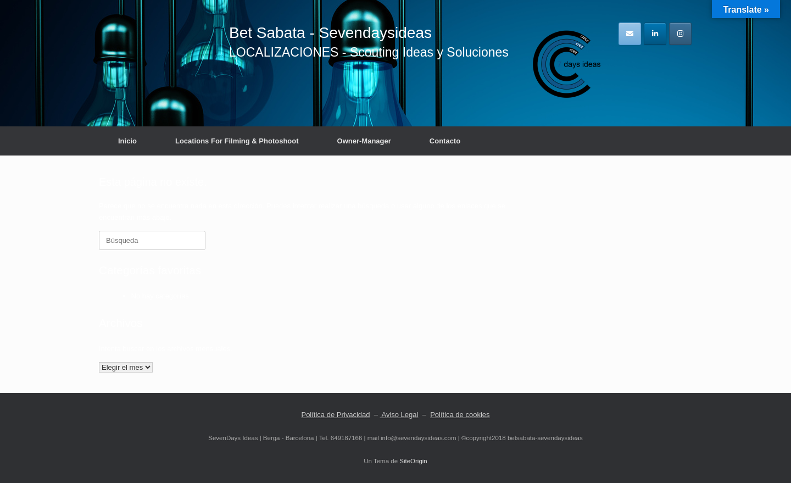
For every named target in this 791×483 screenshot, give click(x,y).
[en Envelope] (630, 34)
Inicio (127, 141)
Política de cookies (459, 414)
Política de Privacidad (335, 414)
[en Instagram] (680, 34)
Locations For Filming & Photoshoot (237, 141)
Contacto (445, 141)
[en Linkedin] (655, 34)
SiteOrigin (413, 461)
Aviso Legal (399, 414)
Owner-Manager (364, 141)
